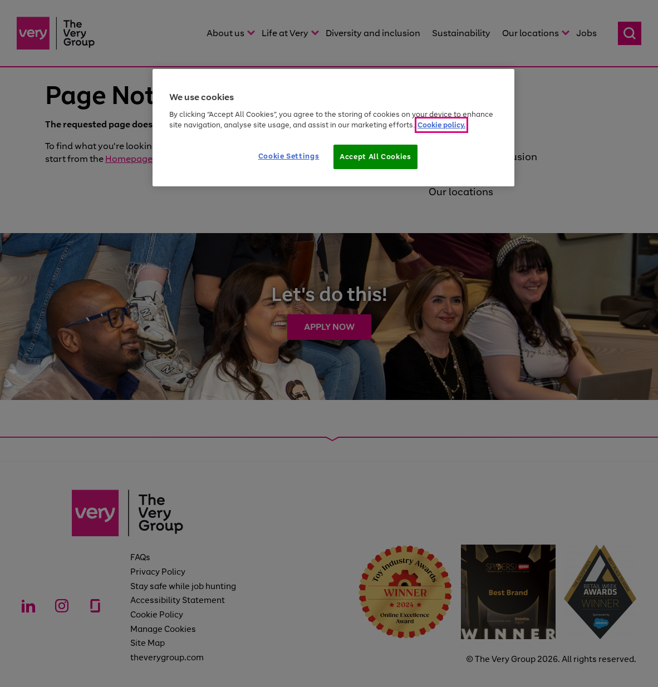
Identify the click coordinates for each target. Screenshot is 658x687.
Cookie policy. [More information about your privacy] (441, 125)
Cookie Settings (289, 156)
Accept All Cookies (375, 156)
